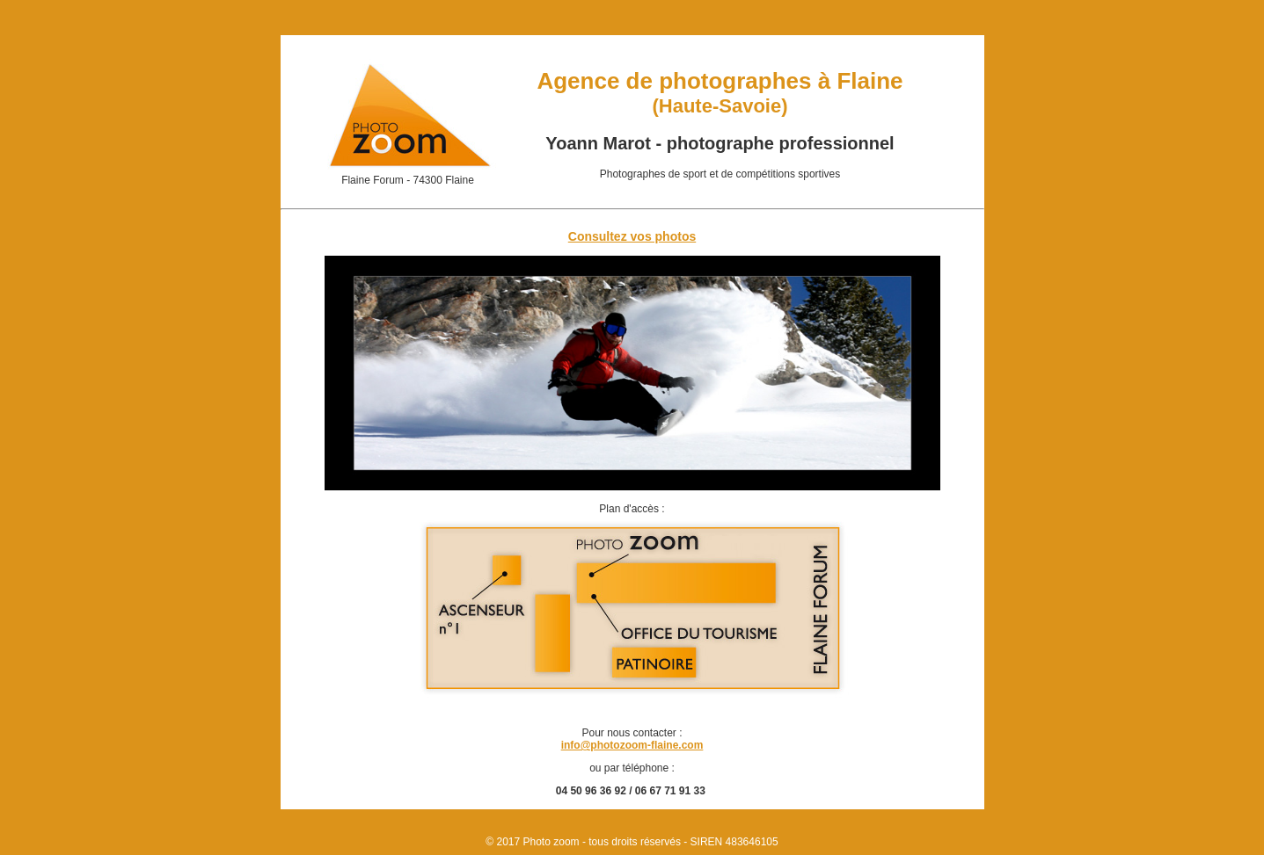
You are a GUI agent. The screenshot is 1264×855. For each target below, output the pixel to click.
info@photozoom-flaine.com (632, 745)
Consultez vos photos (632, 236)
